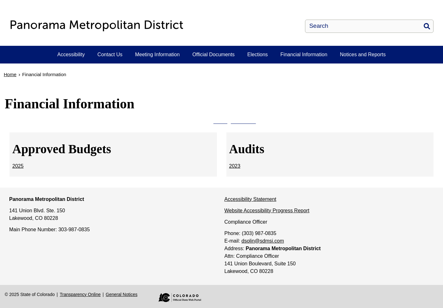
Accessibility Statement (250, 199)
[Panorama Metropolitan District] (131, 26)
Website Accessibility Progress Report (266, 210)
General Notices (121, 294)
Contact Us (110, 54)
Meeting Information (157, 54)
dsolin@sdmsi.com (263, 241)
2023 (235, 166)
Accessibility (71, 54)
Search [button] (427, 26)
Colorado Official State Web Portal (175, 297)
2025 (18, 166)
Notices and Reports (363, 54)
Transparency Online (80, 294)
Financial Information (303, 54)
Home (10, 74)
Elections (257, 54)
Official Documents (213, 54)
